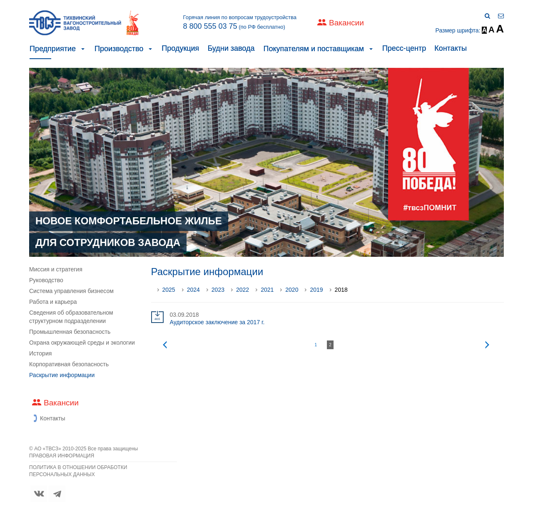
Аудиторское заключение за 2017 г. (217, 322)
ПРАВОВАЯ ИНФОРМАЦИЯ (61, 456)
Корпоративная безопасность (69, 364)
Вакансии (346, 22)
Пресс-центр (404, 48)
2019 (316, 289)
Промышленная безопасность (69, 331)
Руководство (46, 280)
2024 (193, 289)
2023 (218, 289)
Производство (119, 49)
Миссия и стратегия (55, 269)
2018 (341, 289)
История (40, 353)
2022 (242, 289)
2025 (168, 289)
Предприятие (53, 49)
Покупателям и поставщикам (313, 49)
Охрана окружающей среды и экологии (82, 342)
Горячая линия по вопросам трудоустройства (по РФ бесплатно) (239, 22)
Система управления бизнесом (71, 291)
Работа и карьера (53, 301)
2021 (267, 289)
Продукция (180, 48)
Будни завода (230, 48)
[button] (83, 49)
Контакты (450, 48)
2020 (291, 289)
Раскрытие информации (62, 375)
